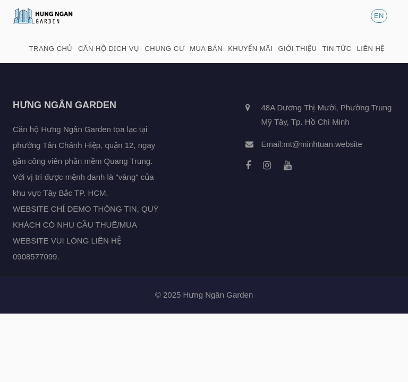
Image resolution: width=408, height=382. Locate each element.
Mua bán (206, 49)
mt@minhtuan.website (322, 144)
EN (379, 16)
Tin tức (336, 49)
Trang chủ (51, 49)
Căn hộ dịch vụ (109, 49)
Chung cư (164, 49)
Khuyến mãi (250, 49)
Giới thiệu (297, 49)
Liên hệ (371, 49)
